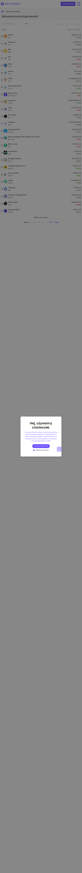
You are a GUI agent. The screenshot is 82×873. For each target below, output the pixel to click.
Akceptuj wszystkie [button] (41, 446)
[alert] (41, 436)
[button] (41, 450)
